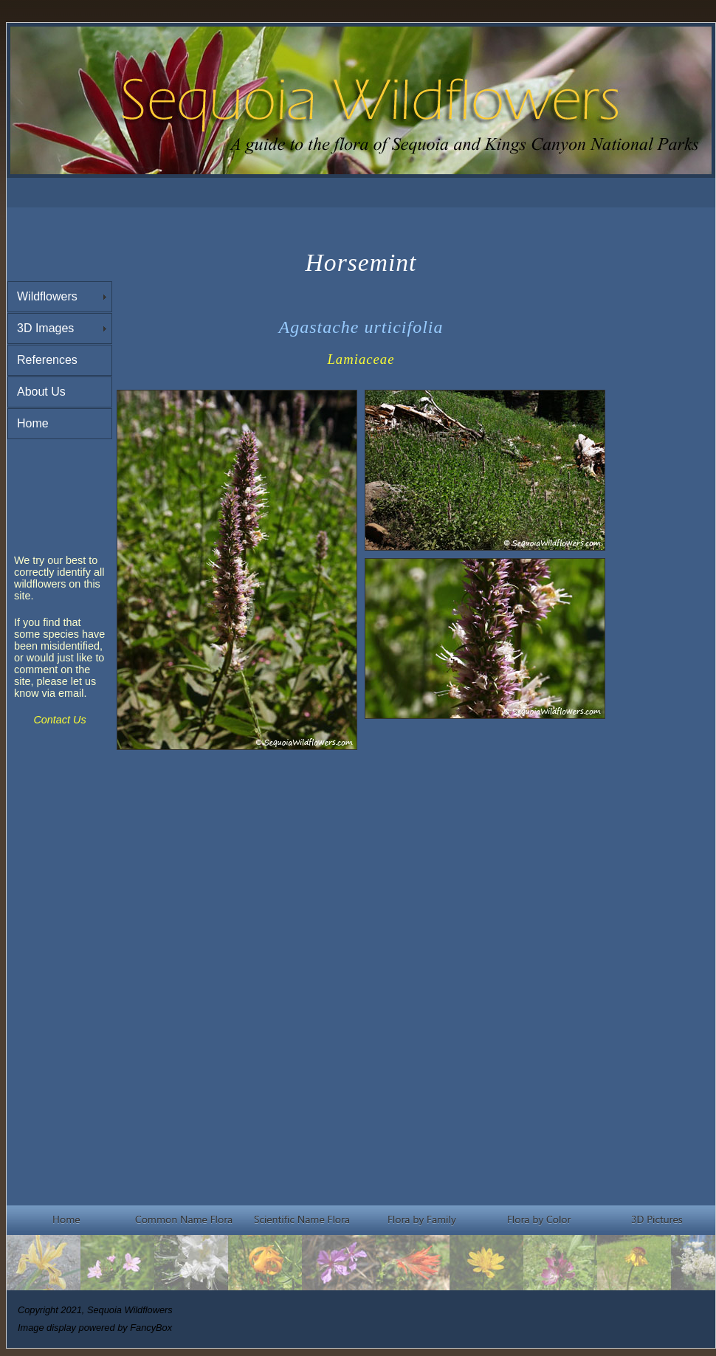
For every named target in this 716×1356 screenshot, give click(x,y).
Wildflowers (47, 296)
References (47, 360)
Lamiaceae (360, 359)
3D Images (45, 328)
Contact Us (59, 720)
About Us (41, 391)
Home (33, 423)
